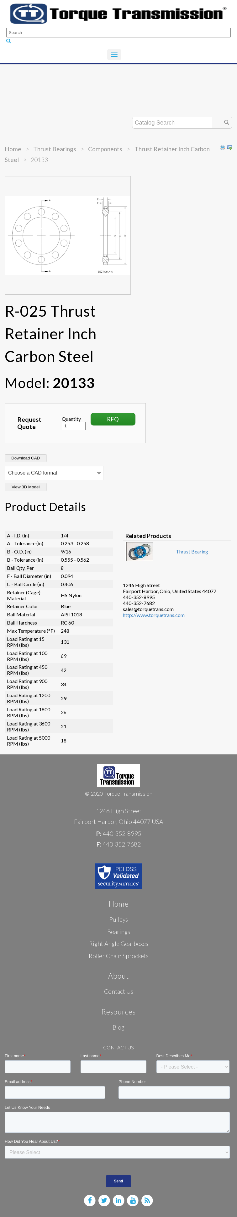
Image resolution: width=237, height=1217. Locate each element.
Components (105, 149)
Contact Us (118, 991)
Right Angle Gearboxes (118, 943)
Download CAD (25, 458)
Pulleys (118, 919)
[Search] (118, 32)
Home (13, 149)
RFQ (113, 419)
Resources (118, 1011)
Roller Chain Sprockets (119, 955)
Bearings (118, 931)
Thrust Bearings (54, 149)
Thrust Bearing (192, 551)
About (118, 975)
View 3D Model (26, 487)
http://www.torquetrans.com (154, 615)
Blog (118, 1027)
